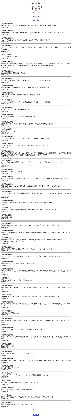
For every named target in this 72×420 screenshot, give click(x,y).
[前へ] (34, 20)
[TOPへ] (36, 16)
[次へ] (38, 20)
